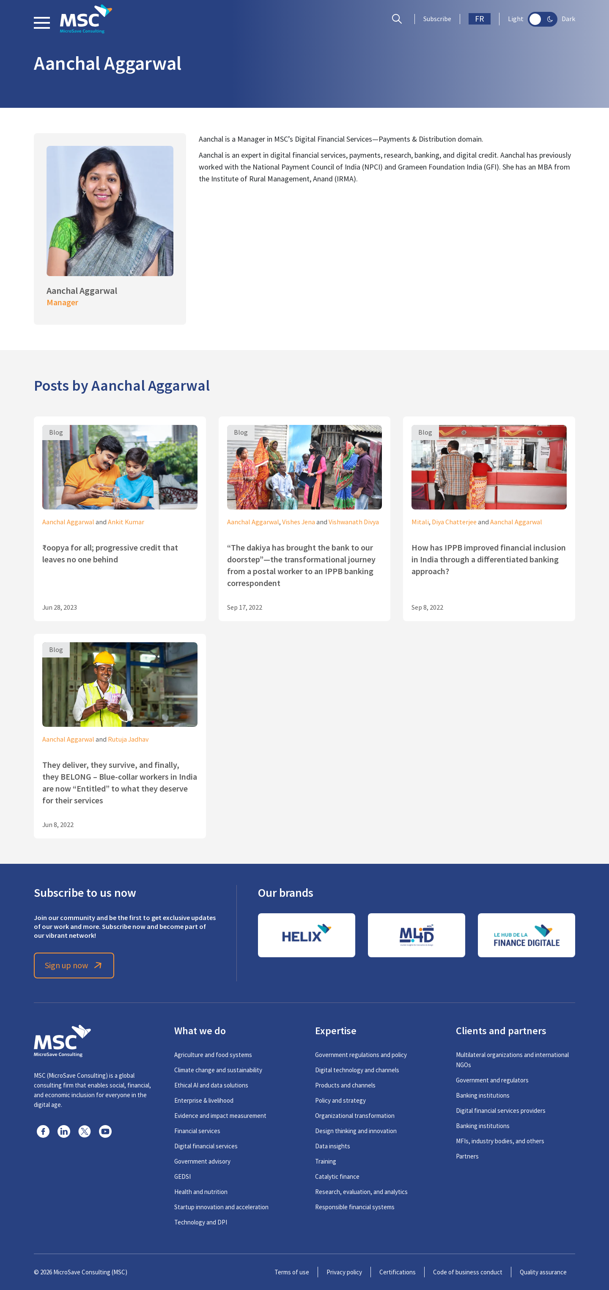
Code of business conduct (467, 1272)
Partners (467, 1156)
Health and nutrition (201, 1192)
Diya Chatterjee (454, 522)
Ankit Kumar (126, 522)
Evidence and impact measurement (220, 1116)
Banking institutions (483, 1095)
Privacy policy (344, 1272)
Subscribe (437, 19)
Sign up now (74, 965)
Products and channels (345, 1085)
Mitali (420, 522)
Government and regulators (492, 1080)
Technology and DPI (200, 1222)
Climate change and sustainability (218, 1070)
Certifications (397, 1272)
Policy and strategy (340, 1100)
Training (325, 1161)
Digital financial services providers (501, 1110)
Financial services (197, 1131)
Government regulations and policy (361, 1055)
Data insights (332, 1146)
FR (479, 19)
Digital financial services (206, 1146)
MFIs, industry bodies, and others (500, 1141)
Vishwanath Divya (354, 522)
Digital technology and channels (357, 1070)
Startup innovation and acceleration (221, 1207)
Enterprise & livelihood (203, 1100)
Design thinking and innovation (356, 1131)
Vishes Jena (298, 522)
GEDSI (182, 1176)
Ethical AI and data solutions (211, 1085)
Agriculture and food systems (213, 1055)
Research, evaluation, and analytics (361, 1192)
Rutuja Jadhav (128, 739)
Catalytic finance (337, 1176)
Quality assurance (543, 1272)
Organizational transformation (355, 1116)
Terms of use (291, 1272)
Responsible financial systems (355, 1207)
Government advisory (202, 1161)
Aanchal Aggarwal (68, 522)
